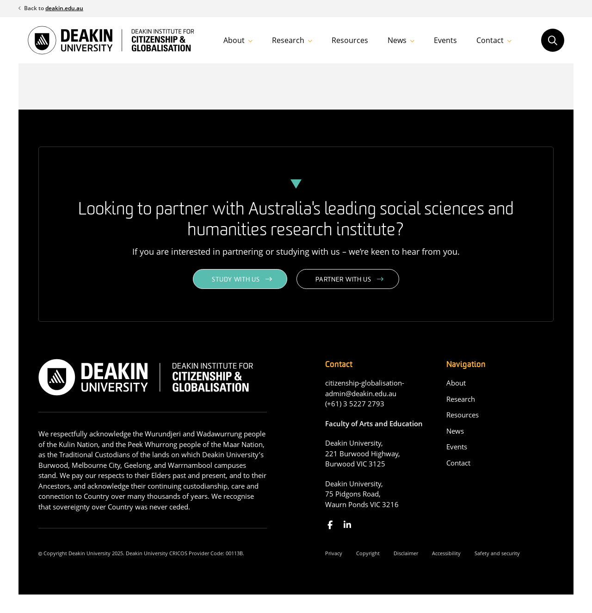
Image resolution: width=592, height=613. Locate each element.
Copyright (368, 553)
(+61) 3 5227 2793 (354, 403)
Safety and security (497, 553)
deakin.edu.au (64, 8)
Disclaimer (406, 553)
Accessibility (446, 553)
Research (288, 40)
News (397, 40)
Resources (350, 40)
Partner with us (343, 279)
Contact (490, 40)
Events (445, 40)
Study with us (235, 279)
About (234, 40)
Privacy (333, 553)
